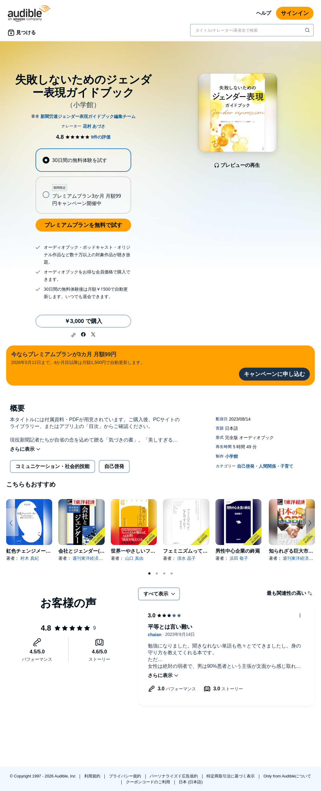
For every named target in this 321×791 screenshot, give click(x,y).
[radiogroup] (83, 181)
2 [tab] (157, 574)
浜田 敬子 (239, 558)
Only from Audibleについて (287, 776)
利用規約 (93, 776)
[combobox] (252, 30)
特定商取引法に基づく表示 (231, 776)
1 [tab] (149, 574)
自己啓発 (114, 466)
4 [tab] (172, 574)
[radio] (83, 160)
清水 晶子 (186, 558)
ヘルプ (263, 13)
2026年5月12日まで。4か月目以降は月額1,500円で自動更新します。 (78, 357)
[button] (73, 335)
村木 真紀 (29, 558)
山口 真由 (134, 558)
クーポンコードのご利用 (148, 782)
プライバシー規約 (125, 776)
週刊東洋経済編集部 (92, 558)
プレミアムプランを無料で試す (83, 225)
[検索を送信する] (308, 30)
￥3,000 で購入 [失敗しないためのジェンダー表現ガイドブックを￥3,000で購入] (83, 321)
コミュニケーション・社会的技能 (52, 466)
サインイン (295, 13)
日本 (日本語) (190, 782)
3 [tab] (164, 574)
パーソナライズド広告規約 (174, 776)
